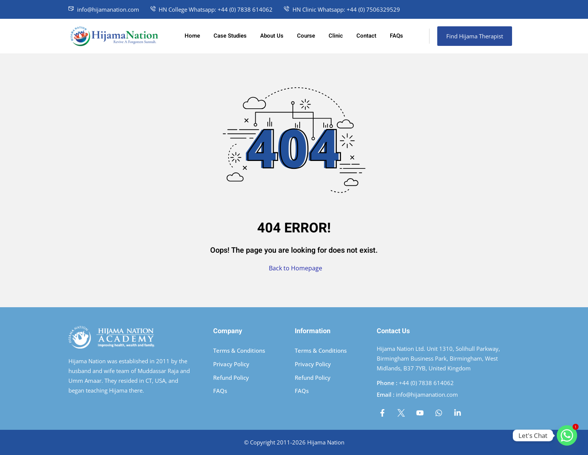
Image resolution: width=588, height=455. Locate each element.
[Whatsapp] (567, 435)
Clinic (336, 36)
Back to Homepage (294, 268)
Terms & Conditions (239, 350)
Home (192, 36)
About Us (271, 36)
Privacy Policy (231, 364)
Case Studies (230, 36)
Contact (366, 36)
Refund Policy (231, 377)
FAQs (396, 36)
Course (306, 36)
